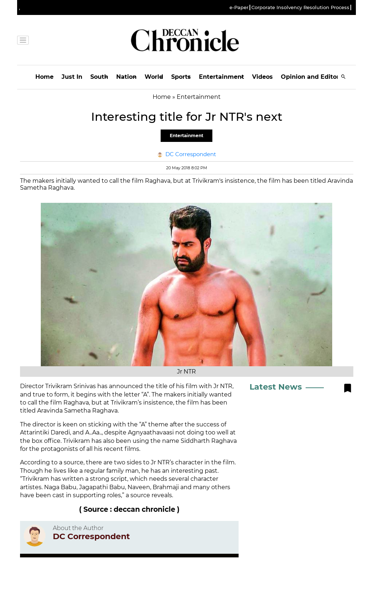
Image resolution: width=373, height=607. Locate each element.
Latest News (276, 387)
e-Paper (238, 7)
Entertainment (221, 76)
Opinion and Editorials (315, 76)
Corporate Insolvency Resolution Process (300, 7)
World (154, 76)
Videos (262, 76)
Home (44, 76)
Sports (181, 76)
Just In (72, 76)
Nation (126, 76)
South (99, 76)
